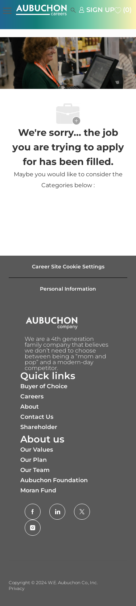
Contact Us (36, 416)
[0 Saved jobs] (123, 9)
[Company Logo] (48, 10)
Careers (32, 396)
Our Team (35, 470)
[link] (97, 9)
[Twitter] (82, 512)
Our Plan (33, 459)
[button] (71, 9)
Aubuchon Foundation (54, 480)
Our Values (36, 449)
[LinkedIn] (57, 512)
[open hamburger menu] (7, 9)
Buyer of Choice (43, 386)
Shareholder (38, 427)
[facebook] (33, 512)
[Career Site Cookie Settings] (68, 267)
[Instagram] (33, 528)
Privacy (16, 588)
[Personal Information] (68, 289)
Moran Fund (38, 490)
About (29, 406)
